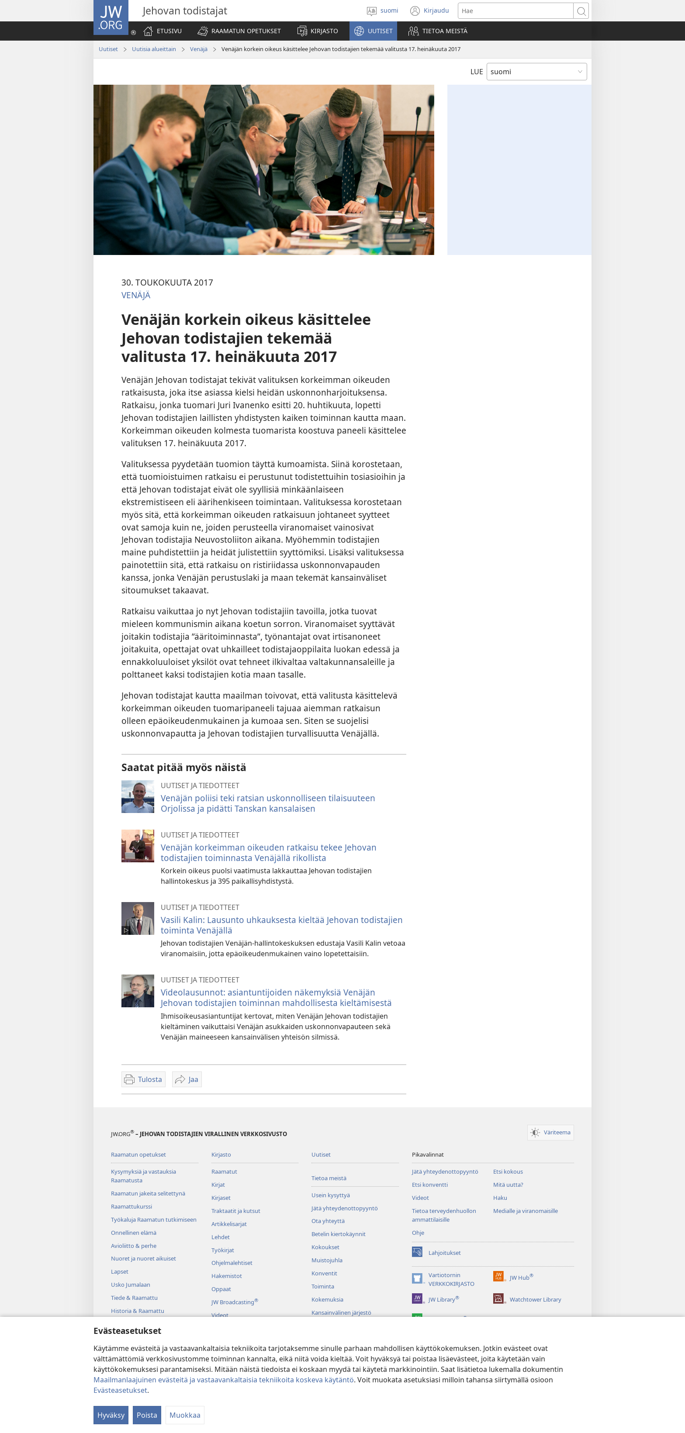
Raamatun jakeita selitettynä (148, 1193)
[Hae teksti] (516, 11)
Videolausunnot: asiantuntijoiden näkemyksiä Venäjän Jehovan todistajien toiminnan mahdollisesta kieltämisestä (276, 997)
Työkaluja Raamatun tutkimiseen (154, 1219)
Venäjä (199, 49)
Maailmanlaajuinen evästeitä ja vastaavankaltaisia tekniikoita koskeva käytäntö (223, 1380)
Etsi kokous (508, 1171)
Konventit (324, 1273)
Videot (219, 1315)
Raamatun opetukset (138, 1154)
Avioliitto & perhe (133, 1246)
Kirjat (218, 1184)
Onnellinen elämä (133, 1233)
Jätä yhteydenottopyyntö (344, 1208)
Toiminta (322, 1286)
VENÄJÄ (135, 295)
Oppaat (221, 1289)
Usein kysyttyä (330, 1195)
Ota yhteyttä (328, 1221)
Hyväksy (111, 1415)
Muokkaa (185, 1415)
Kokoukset (325, 1247)
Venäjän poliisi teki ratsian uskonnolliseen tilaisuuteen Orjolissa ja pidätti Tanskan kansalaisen (268, 803)
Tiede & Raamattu (134, 1298)
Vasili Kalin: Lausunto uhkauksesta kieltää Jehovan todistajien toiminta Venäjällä (282, 925)
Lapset (119, 1271)
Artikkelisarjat (229, 1224)
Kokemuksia (327, 1299)
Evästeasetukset (120, 1390)
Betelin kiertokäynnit (338, 1234)
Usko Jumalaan (130, 1284)
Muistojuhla (326, 1260)
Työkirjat (222, 1250)
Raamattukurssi (131, 1206)
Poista (147, 1415)
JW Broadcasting (234, 1302)
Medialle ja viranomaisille (525, 1211)
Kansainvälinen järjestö (341, 1312)
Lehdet (220, 1237)
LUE (477, 71)
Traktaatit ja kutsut (235, 1211)
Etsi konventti (430, 1184)
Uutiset (108, 49)
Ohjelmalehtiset (232, 1263)
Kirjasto (221, 1154)
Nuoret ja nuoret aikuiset (143, 1258)
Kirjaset (221, 1198)
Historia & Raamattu (137, 1311)
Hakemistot (226, 1276)
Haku (500, 1198)
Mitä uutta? (508, 1184)
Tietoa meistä (328, 1178)
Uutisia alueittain (154, 49)
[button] (239, 31)
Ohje (418, 1233)
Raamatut (224, 1171)
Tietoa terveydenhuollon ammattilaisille (444, 1215)
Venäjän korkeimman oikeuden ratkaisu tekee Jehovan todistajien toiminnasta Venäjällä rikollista (269, 852)
